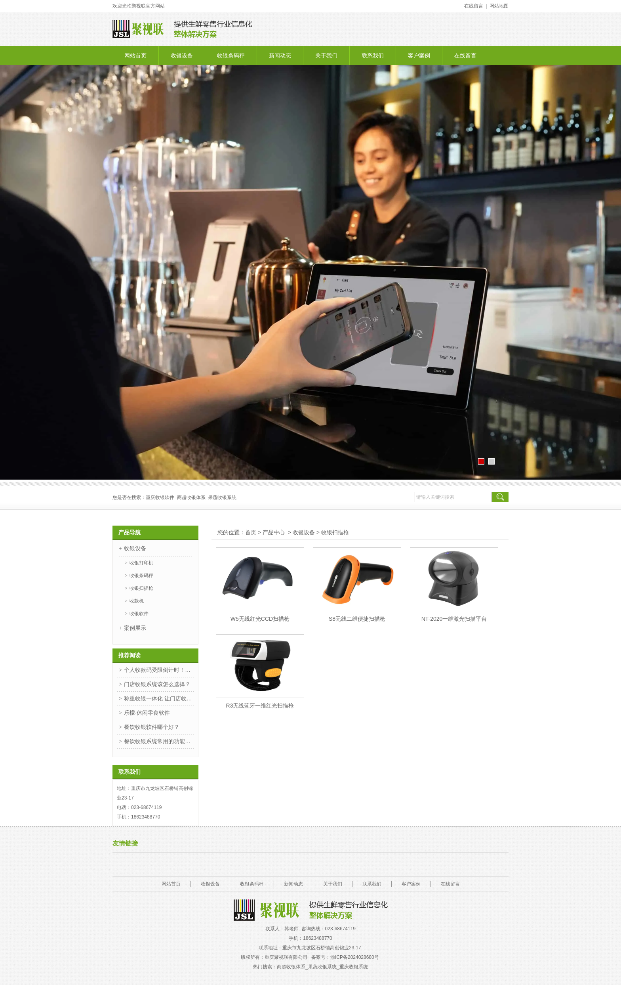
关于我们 (326, 55)
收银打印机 (141, 563)
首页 (250, 532)
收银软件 (139, 613)
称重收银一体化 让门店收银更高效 (159, 698)
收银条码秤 (231, 55)
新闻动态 (280, 55)
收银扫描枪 (141, 588)
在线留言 (465, 55)
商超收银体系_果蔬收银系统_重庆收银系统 (322, 967)
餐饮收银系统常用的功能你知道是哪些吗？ (159, 741)
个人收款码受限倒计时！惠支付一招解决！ (159, 670)
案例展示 (135, 628)
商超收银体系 (191, 497)
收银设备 (182, 55)
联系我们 (373, 55)
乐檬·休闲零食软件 (147, 713)
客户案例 (419, 55)
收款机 (137, 601)
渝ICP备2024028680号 (355, 957)
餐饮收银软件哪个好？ (151, 727)
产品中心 (274, 532)
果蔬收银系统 (222, 497)
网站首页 (135, 55)
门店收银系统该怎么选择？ (157, 684)
